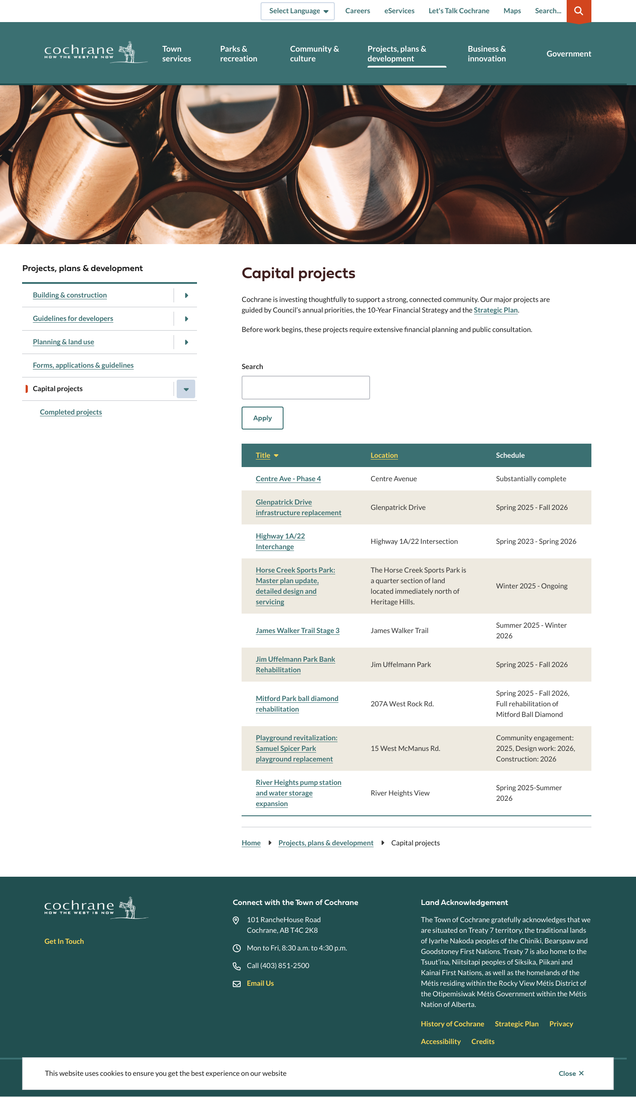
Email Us (260, 983)
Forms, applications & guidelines (83, 365)
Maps (512, 11)
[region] (416, 630)
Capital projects (58, 389)
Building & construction (70, 295)
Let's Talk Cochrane (459, 11)
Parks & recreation (238, 53)
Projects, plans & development (396, 53)
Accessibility (441, 1041)
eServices (399, 11)
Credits (482, 1041)
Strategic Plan (496, 310)
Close (567, 1074)
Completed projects (71, 412)
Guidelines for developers (73, 318)
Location (384, 455)
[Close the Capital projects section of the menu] (186, 389)
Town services (176, 53)
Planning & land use (63, 342)
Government (569, 53)
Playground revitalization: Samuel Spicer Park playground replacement (296, 748)
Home (251, 843)
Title (268, 455)
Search (252, 366)
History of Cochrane (453, 1024)
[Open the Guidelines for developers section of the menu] (186, 318)
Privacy (561, 1024)
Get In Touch (64, 941)
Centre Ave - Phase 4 (288, 479)
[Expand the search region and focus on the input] (562, 11)
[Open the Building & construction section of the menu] (186, 295)
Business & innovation (487, 53)
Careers (357, 11)
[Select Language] (298, 11)
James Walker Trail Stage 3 (298, 630)
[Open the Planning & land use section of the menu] (186, 342)
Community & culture (314, 53)
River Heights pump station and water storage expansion (298, 793)
